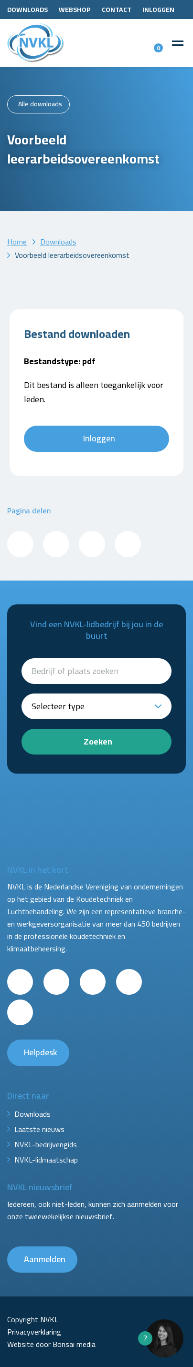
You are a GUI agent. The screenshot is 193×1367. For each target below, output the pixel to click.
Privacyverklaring (34, 1332)
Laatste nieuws (39, 1129)
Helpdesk (40, 1052)
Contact (116, 9)
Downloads (27, 9)
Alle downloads (40, 104)
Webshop (75, 9)
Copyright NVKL (32, 1319)
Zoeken (98, 741)
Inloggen (158, 9)
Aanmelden (44, 1259)
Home (17, 242)
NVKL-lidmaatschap (46, 1160)
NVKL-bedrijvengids (45, 1144)
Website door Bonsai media (51, 1344)
